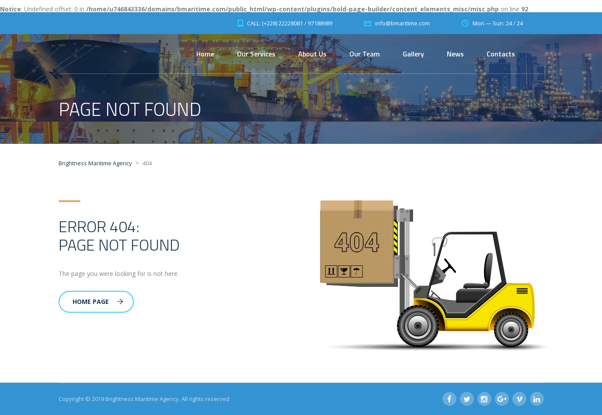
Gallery (413, 54)
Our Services (256, 54)
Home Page (98, 301)
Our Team (364, 54)
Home (205, 54)
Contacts (501, 54)
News (455, 54)
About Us (312, 54)
